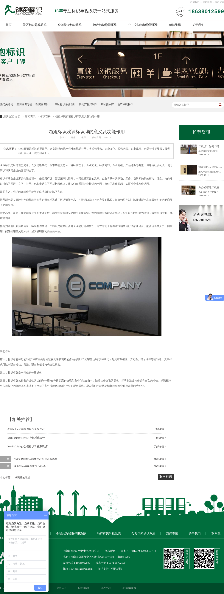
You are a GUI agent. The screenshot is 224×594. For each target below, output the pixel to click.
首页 (9, 24)
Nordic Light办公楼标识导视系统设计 (28, 446)
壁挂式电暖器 (129, 588)
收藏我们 (194, 2)
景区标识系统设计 (65, 104)
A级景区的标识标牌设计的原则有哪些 (35, 459)
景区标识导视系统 (35, 24)
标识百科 (45, 116)
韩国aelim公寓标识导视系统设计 (26, 429)
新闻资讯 (175, 24)
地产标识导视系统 (105, 24)
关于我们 (198, 24)
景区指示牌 (107, 104)
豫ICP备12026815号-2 (143, 550)
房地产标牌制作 (88, 104)
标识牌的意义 (22, 477)
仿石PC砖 (106, 588)
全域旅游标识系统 (70, 24)
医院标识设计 (43, 104)
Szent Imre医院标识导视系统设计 (26, 437)
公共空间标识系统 (143, 533)
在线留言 (219, 2)
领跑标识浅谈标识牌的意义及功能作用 (77, 116)
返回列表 (165, 477)
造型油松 (61, 588)
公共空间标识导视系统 (143, 24)
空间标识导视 (24, 104)
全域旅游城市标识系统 (71, 533)
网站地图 (207, 2)
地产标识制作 (125, 104)
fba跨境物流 (83, 588)
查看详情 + (160, 459)
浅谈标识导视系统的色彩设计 (31, 466)
